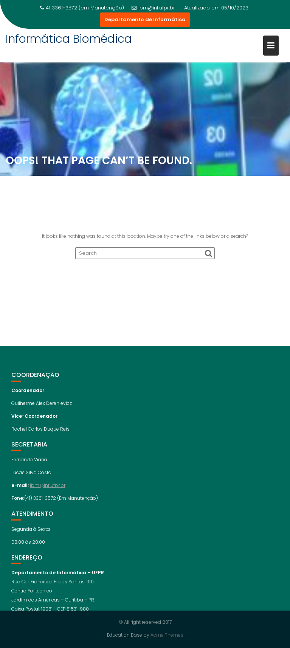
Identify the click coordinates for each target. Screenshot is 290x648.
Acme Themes (166, 635)
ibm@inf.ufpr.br (153, 7)
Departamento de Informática (145, 19)
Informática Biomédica (69, 39)
